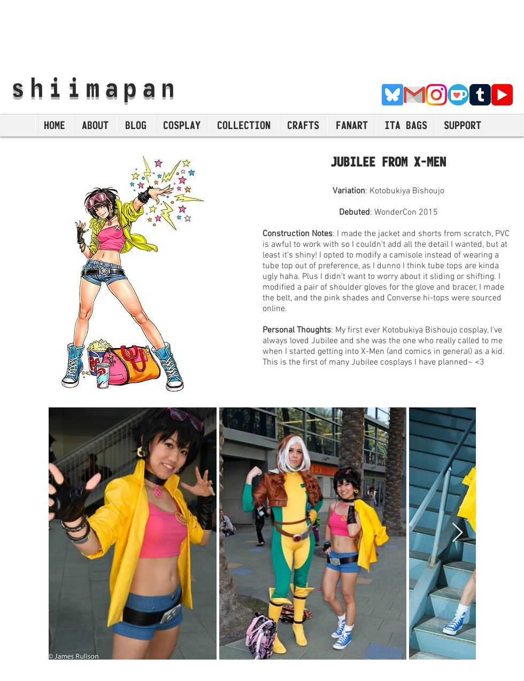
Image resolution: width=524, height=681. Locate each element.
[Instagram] (436, 94)
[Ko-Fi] (458, 94)
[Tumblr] (480, 94)
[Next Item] (457, 533)
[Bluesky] (392, 94)
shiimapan (95, 87)
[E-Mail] (414, 94)
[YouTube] (502, 94)
